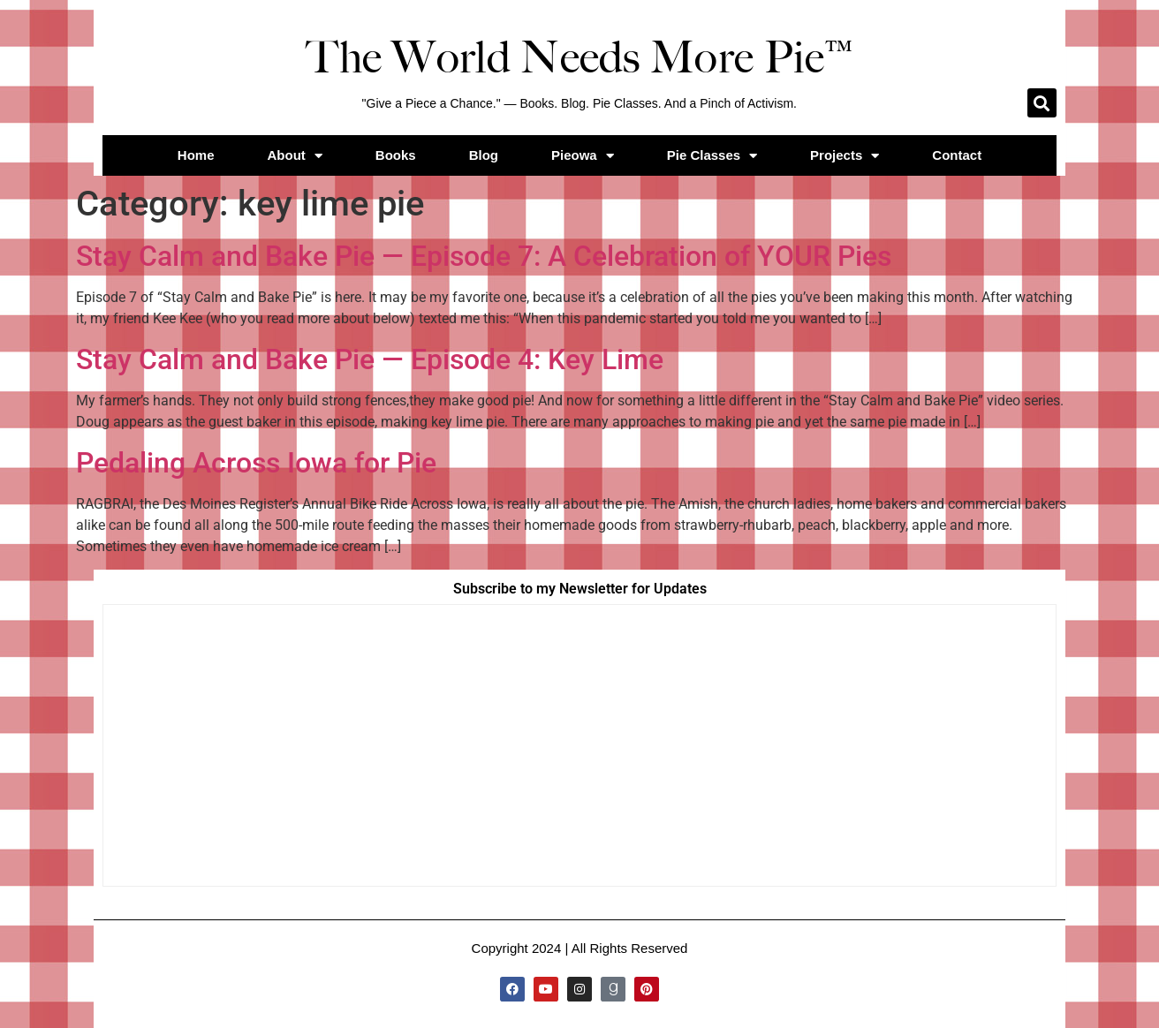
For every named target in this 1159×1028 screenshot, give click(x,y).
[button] (1042, 102)
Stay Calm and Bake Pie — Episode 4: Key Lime (369, 359)
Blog (483, 155)
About (295, 155)
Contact (956, 155)
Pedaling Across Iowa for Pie (256, 463)
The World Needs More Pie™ (579, 57)
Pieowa (582, 155)
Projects (844, 155)
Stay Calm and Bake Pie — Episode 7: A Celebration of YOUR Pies (483, 256)
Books (395, 155)
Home (196, 155)
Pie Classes (712, 155)
